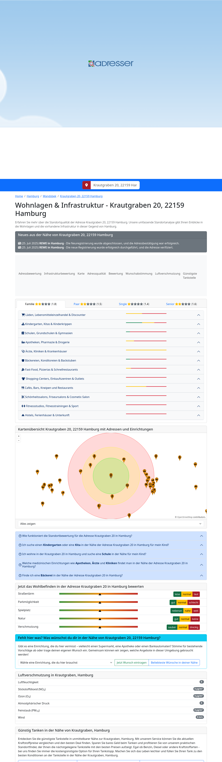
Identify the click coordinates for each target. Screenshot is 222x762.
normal (187, 594)
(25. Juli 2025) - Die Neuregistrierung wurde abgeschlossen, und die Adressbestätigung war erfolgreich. (98, 243)
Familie (41, 304)
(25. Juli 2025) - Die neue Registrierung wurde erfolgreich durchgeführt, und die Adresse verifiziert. (95, 247)
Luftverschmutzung (167, 273)
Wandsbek (49, 196)
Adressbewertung (30, 273)
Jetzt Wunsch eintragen (132, 662)
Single (134, 304)
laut (196, 594)
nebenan (177, 610)
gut (173, 602)
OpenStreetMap (184, 517)
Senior (181, 304)
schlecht (193, 602)
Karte (81, 273)
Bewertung (116, 273)
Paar (88, 304)
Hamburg (33, 196)
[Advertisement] (111, 153)
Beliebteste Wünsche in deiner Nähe (174, 662)
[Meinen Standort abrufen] (86, 185)
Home (19, 196)
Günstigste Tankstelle (190, 276)
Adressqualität (96, 273)
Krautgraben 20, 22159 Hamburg (81, 196)
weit (195, 610)
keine (195, 619)
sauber (172, 627)
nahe (188, 610)
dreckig (194, 627)
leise (177, 594)
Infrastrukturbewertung (59, 273)
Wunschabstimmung (139, 273)
